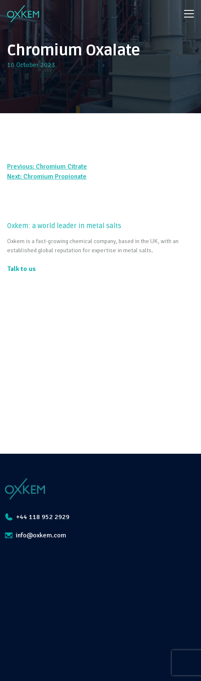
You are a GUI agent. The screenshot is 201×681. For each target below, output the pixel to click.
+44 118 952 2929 (37, 517)
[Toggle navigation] (189, 13)
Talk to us (21, 269)
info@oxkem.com (35, 535)
